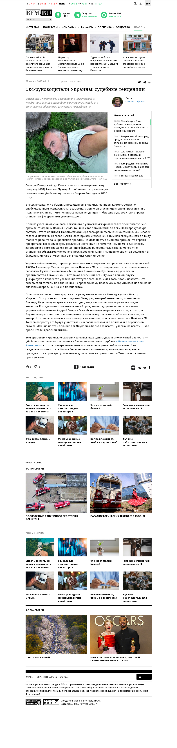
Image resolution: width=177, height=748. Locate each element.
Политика (105, 27)
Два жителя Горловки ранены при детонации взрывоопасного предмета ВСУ (132, 155)
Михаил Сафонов (135, 101)
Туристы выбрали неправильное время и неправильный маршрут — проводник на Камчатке (104, 64)
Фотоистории (35, 468)
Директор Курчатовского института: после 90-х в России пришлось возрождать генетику (71, 64)
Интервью (32, 27)
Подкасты (50, 27)
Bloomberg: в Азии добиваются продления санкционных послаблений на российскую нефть (131, 125)
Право (138, 27)
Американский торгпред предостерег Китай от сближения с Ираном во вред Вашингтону (131, 141)
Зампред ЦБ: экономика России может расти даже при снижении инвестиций (131, 167)
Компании (69, 27)
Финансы (86, 27)
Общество (123, 27)
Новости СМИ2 (34, 462)
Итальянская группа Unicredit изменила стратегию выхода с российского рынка (134, 62)
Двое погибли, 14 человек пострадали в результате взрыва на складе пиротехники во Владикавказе (39, 64)
